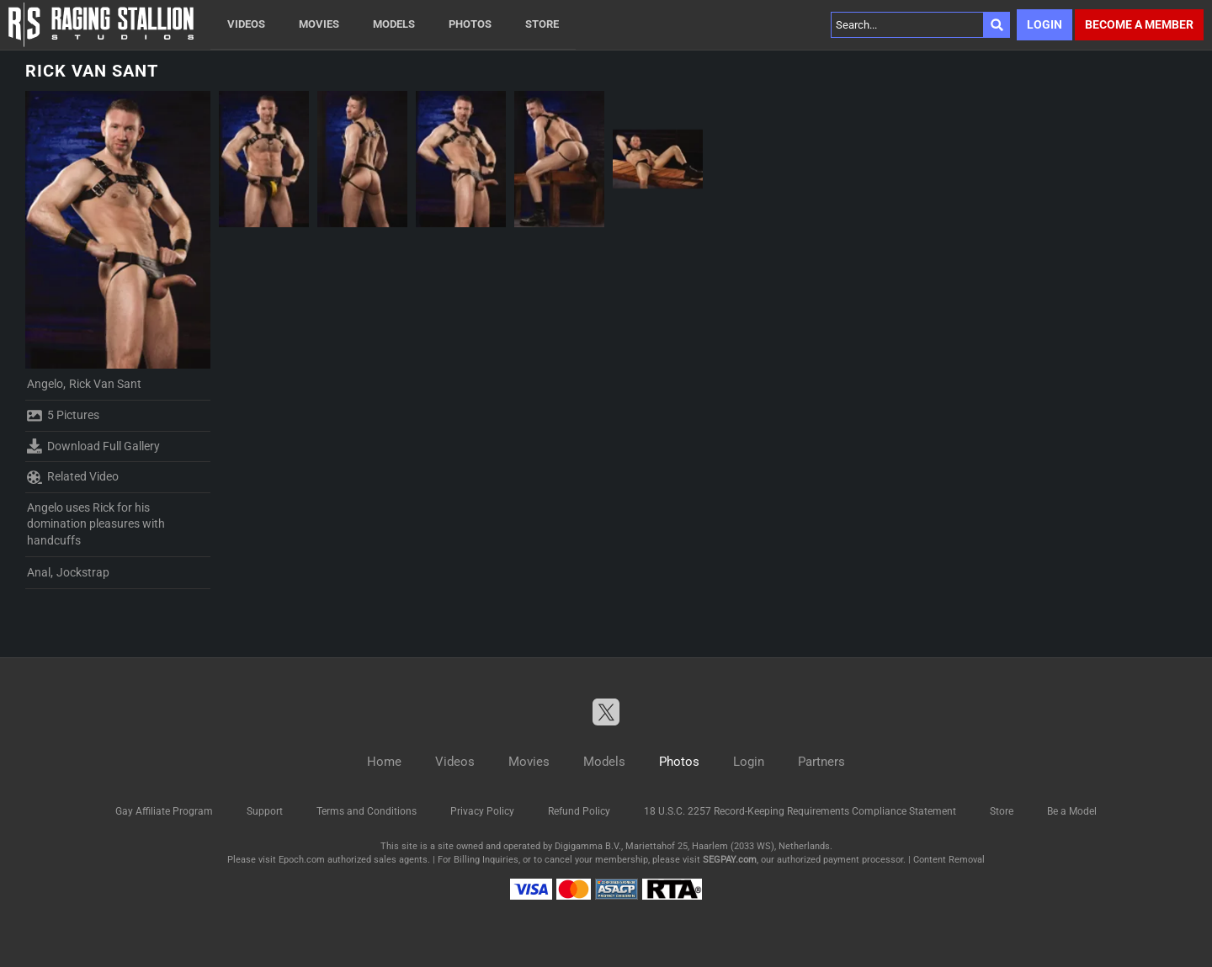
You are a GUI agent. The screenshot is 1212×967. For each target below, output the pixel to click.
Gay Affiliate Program (164, 811)
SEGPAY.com (730, 859)
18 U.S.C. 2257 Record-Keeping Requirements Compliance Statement (800, 811)
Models (394, 24)
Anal (38, 572)
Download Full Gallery (93, 446)
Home (384, 761)
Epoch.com (302, 859)
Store (542, 24)
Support (265, 811)
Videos (246, 24)
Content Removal (949, 859)
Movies (319, 24)
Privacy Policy (482, 811)
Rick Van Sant (105, 384)
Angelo (45, 384)
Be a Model (1072, 811)
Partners (821, 761)
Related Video (73, 477)
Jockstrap (82, 572)
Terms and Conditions (366, 811)
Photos (470, 24)
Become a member (1139, 24)
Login (1044, 24)
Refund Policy (579, 811)
